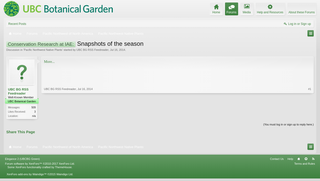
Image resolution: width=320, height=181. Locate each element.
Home (298, 159)
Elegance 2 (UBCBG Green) (22, 158)
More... (49, 62)
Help (290, 158)
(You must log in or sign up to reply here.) (288, 124)
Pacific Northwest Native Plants (43, 49)
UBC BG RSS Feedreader (92, 49)
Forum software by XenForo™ (40, 163)
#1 (309, 88)
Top (306, 159)
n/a (34, 116)
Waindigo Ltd (64, 174)
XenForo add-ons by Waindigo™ (26, 174)
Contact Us (277, 158)
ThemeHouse (63, 167)
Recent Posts (17, 24)
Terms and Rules (304, 163)
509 (33, 107)
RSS (313, 159)
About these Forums (302, 12)
